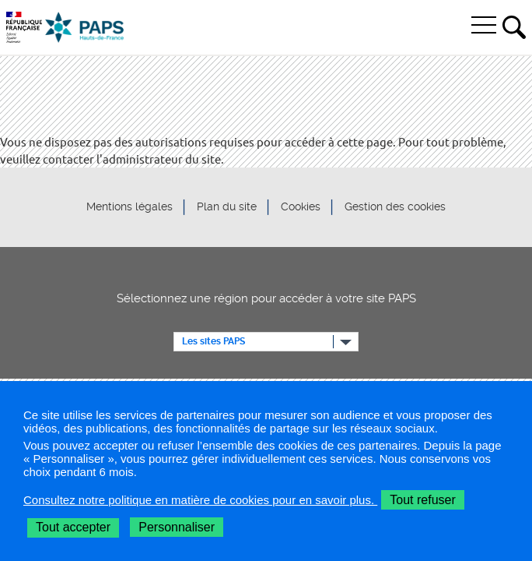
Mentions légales (129, 207)
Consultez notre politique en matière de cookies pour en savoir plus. (200, 499)
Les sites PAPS (213, 341)
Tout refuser (422, 499)
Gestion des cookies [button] (395, 207)
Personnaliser (176, 527)
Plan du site (227, 207)
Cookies (300, 207)
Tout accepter (73, 527)
